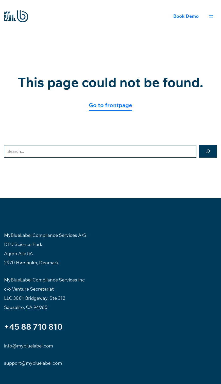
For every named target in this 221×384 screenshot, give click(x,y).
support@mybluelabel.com (33, 363)
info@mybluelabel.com (28, 346)
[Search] (208, 151)
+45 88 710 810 (33, 327)
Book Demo (186, 16)
